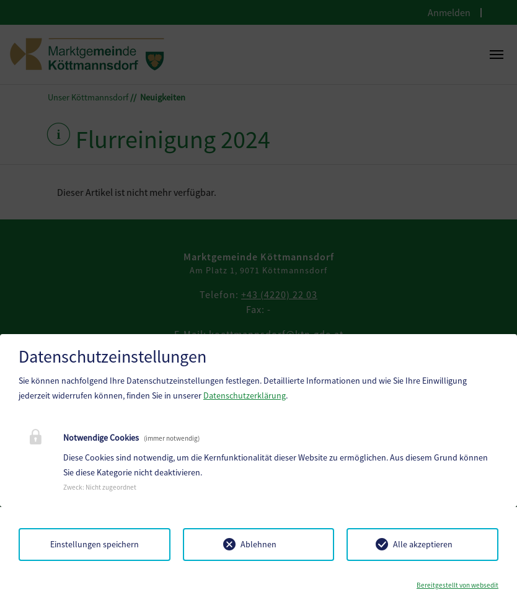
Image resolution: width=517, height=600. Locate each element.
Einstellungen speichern (94, 544)
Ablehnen (258, 544)
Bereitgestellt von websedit (457, 585)
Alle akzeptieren (423, 544)
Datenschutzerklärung (244, 395)
